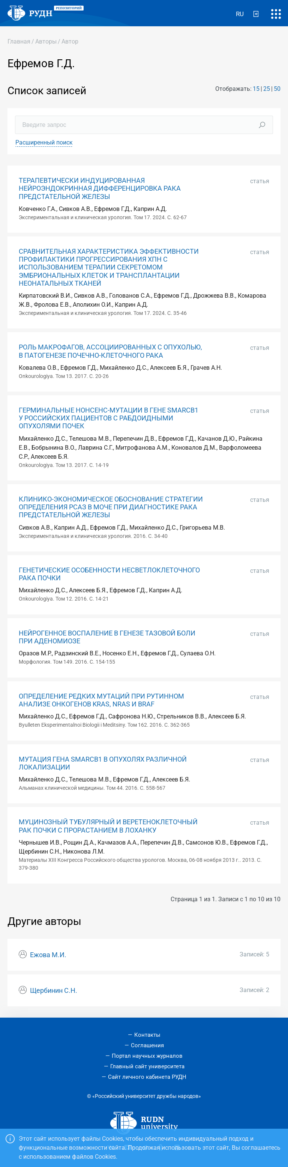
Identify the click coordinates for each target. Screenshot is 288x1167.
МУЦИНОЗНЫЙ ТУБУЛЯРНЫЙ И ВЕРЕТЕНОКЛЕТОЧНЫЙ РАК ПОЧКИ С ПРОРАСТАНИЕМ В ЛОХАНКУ (108, 826)
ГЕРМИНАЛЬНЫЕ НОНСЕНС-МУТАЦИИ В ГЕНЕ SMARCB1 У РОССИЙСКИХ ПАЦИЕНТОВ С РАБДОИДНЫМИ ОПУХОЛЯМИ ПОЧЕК (108, 418)
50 (277, 88)
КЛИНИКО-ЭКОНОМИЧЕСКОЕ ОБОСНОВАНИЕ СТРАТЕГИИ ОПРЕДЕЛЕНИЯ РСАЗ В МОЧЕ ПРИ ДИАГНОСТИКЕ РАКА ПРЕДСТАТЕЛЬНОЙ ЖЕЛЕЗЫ (111, 507)
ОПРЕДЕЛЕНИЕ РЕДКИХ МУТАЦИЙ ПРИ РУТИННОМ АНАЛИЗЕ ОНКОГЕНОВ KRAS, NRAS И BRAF (101, 700)
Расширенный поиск (44, 142)
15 (256, 88)
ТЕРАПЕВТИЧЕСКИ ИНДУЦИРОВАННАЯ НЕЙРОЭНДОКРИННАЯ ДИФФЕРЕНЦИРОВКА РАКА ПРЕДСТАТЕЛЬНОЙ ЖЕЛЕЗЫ (100, 188)
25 (266, 88)
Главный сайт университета (147, 1066)
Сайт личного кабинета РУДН (147, 1077)
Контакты (147, 1034)
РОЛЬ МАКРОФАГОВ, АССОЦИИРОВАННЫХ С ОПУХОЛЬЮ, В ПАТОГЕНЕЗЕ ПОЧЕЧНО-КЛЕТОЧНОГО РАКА (110, 351)
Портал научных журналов (147, 1056)
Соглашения (147, 1045)
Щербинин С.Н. (53, 990)
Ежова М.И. (48, 955)
